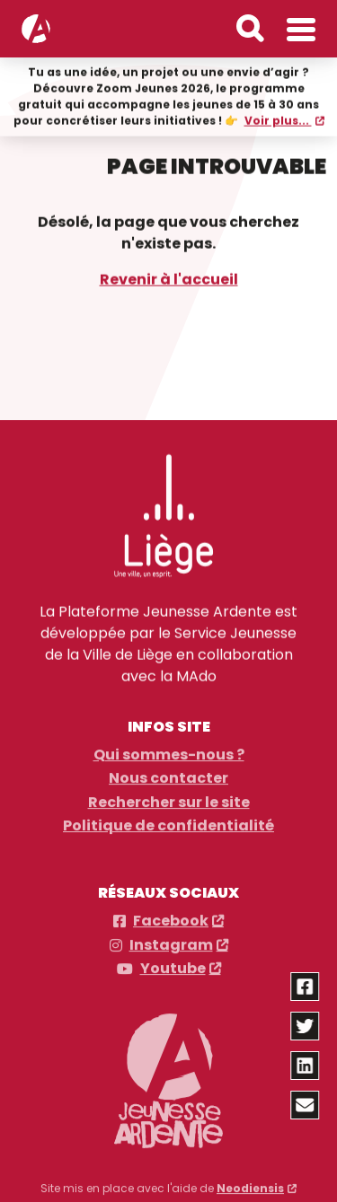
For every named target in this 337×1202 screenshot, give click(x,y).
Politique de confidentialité (168, 821)
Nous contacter (168, 774)
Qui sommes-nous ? (168, 750)
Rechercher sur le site (169, 798)
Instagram (171, 941)
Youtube (173, 964)
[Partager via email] (305, 1105)
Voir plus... (278, 119)
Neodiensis (250, 1183)
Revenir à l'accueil (169, 278)
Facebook (170, 916)
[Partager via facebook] (305, 986)
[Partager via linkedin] (305, 1065)
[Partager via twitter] (305, 1026)
